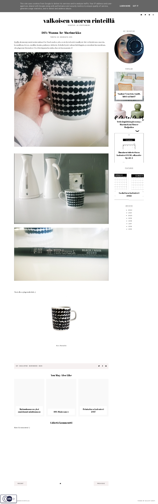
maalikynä (23, 366)
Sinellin (17, 42)
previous (101, 483)
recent (20, 483)
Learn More (125, 6)
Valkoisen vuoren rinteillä (79, 21)
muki (40, 366)
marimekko (33, 366)
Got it (135, 6)
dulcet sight (150, 501)
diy (17, 366)
